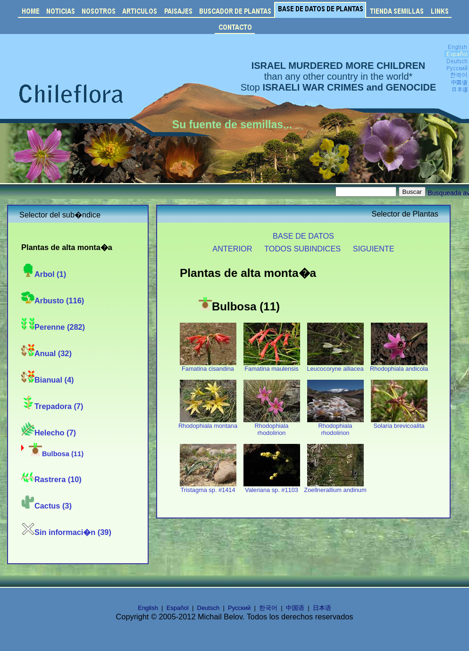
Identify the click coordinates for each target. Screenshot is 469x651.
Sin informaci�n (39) (66, 532)
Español (178, 607)
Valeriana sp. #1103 (271, 487)
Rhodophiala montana (207, 423)
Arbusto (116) (52, 300)
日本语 (322, 607)
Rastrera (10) (51, 479)
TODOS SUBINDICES (302, 248)
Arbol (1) (43, 274)
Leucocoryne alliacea (335, 365)
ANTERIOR (232, 248)
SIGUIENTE (373, 248)
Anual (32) (46, 353)
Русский (239, 607)
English (148, 607)
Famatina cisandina (208, 365)
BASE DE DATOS (303, 236)
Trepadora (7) (52, 406)
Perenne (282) (53, 327)
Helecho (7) (48, 432)
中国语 (295, 607)
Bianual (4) (47, 380)
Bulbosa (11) (56, 454)
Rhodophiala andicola (399, 365)
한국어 (268, 607)
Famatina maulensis (271, 365)
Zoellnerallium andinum (335, 487)
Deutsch (208, 607)
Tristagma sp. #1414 (208, 487)
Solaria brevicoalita (399, 423)
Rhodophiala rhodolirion (271, 426)
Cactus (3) (46, 505)
